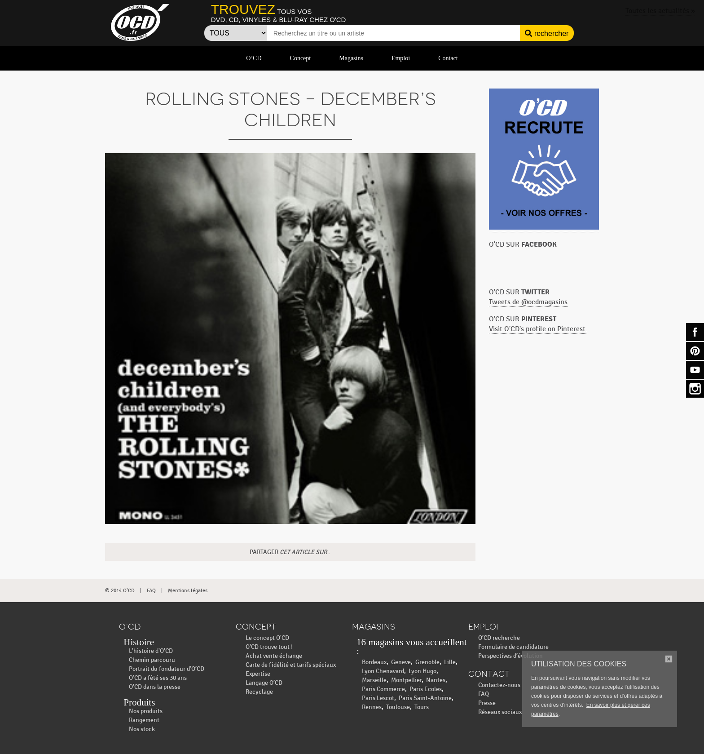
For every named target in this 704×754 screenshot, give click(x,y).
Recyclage (259, 692)
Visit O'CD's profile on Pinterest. (538, 329)
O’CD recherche (499, 638)
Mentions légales (187, 590)
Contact (448, 58)
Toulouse (398, 707)
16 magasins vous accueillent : (411, 646)
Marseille (374, 680)
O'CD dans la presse (154, 687)
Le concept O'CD (267, 638)
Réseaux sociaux (500, 712)
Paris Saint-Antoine (425, 698)
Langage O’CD (264, 683)
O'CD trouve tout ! (269, 647)
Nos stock (142, 729)
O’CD (253, 58)
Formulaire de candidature (513, 647)
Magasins (351, 58)
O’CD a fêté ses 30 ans (158, 678)
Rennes (372, 707)
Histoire (138, 642)
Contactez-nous (499, 685)
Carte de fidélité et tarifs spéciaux (291, 665)
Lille (450, 662)
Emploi (401, 58)
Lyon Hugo (422, 671)
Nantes (435, 680)
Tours (421, 707)
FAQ (151, 590)
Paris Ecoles (425, 689)
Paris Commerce (383, 689)
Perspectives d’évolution (510, 656)
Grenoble (427, 662)
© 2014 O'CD (120, 590)
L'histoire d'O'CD (151, 651)
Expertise (258, 674)
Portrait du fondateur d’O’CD (166, 669)
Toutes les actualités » (660, 11)
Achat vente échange (274, 656)
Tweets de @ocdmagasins (528, 302)
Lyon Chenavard (383, 671)
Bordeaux (374, 662)
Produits (139, 702)
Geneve (401, 662)
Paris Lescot (378, 698)
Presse (487, 703)
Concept (300, 58)
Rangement (144, 720)
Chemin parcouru (152, 660)
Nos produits (146, 711)
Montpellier (406, 680)
